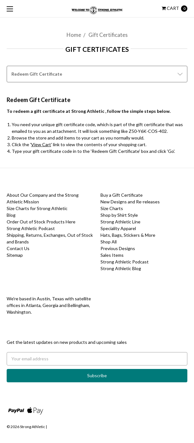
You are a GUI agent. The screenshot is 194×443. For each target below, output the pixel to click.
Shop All (108, 241)
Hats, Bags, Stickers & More (127, 235)
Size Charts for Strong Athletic (37, 208)
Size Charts (111, 208)
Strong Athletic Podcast (31, 228)
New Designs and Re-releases (130, 201)
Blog (11, 215)
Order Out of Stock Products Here (41, 221)
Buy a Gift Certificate (121, 195)
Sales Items (112, 255)
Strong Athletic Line (120, 221)
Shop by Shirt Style (119, 215)
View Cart (41, 144)
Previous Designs (117, 248)
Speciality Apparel (118, 228)
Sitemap (15, 255)
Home (74, 34)
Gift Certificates (108, 34)
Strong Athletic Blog (120, 268)
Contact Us (18, 248)
